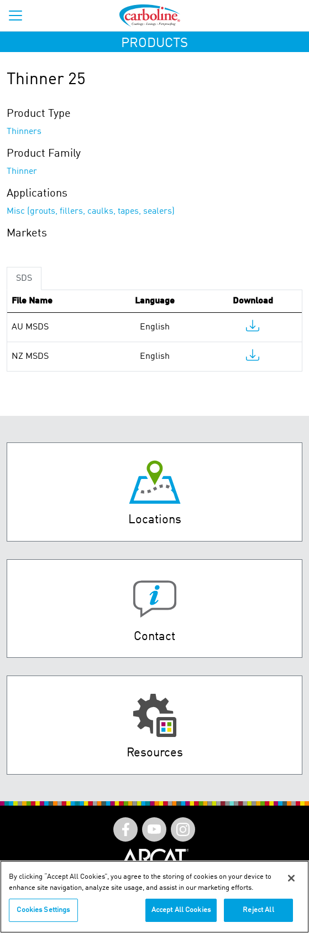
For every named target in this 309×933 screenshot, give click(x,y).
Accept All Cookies (181, 910)
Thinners (24, 131)
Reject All (258, 910)
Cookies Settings (43, 910)
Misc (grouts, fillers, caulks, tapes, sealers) (91, 211)
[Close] (291, 878)
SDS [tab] (24, 278)
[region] (154, 896)
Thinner (22, 171)
